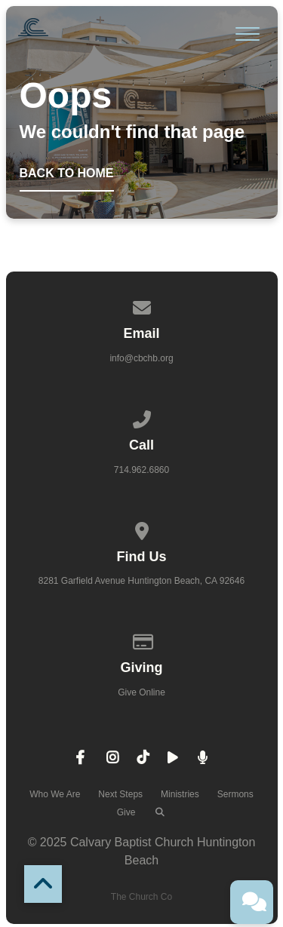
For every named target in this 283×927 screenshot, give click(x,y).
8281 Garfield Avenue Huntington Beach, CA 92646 (141, 581)
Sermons (235, 794)
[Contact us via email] (142, 305)
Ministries (180, 794)
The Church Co (141, 897)
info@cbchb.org (141, 358)
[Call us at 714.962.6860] (142, 417)
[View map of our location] (142, 528)
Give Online (141, 692)
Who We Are (54, 794)
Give (126, 812)
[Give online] (142, 639)
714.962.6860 (141, 470)
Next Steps (120, 794)
